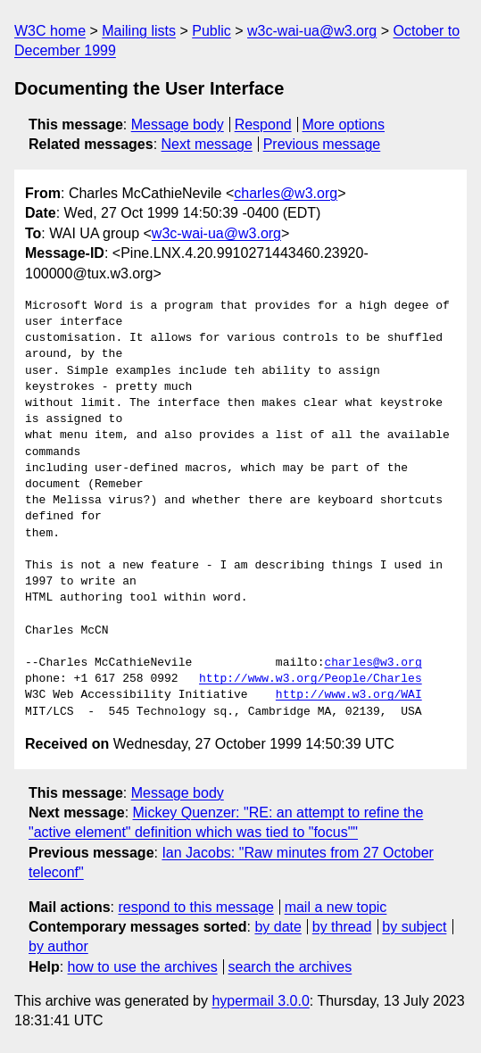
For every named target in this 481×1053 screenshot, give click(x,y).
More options (344, 124)
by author (58, 946)
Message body (177, 124)
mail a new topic (336, 907)
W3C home (50, 30)
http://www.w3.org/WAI (349, 695)
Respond (263, 124)
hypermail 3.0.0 (260, 1000)
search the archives (290, 966)
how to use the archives (143, 966)
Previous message (322, 144)
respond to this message (195, 907)
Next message (207, 144)
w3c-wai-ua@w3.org (312, 30)
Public (211, 30)
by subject (414, 926)
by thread (342, 926)
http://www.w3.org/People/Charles (310, 679)
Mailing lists (139, 30)
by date (277, 926)
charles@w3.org (285, 193)
